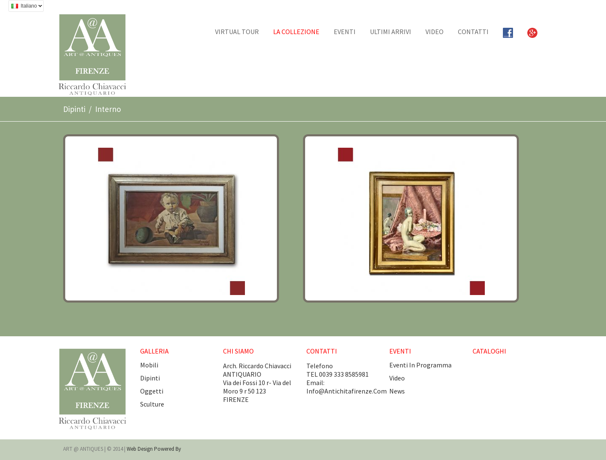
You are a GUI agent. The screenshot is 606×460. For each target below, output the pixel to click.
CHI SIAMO (238, 351)
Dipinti (74, 109)
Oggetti (151, 391)
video (397, 378)
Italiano (25, 7)
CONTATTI (473, 31)
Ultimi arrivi (390, 31)
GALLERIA (154, 351)
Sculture (152, 404)
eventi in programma (420, 365)
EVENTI (345, 31)
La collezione (296, 31)
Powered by (167, 448)
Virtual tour (237, 31)
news (397, 391)
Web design (140, 448)
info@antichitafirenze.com (346, 391)
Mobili (149, 365)
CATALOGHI (489, 351)
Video (434, 31)
